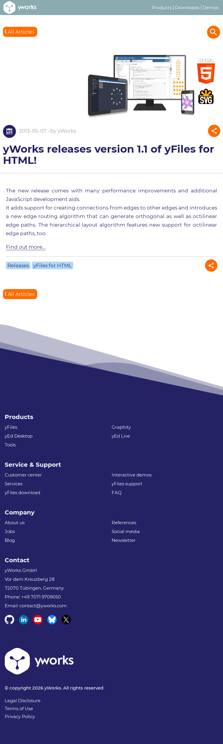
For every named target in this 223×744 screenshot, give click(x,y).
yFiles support (127, 483)
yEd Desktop (18, 436)
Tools (10, 445)
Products (162, 7)
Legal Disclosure (22, 700)
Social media (126, 531)
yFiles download (22, 492)
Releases (18, 265)
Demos (210, 7)
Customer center (23, 475)
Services (13, 483)
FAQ (117, 492)
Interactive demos (132, 475)
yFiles (11, 427)
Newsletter (124, 540)
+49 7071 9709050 (41, 597)
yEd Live (121, 436)
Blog (10, 540)
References (124, 522)
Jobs (10, 531)
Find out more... (26, 247)
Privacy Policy (20, 716)
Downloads (187, 7)
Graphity (121, 427)
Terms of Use (19, 708)
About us (15, 522)
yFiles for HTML (52, 265)
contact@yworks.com (43, 605)
